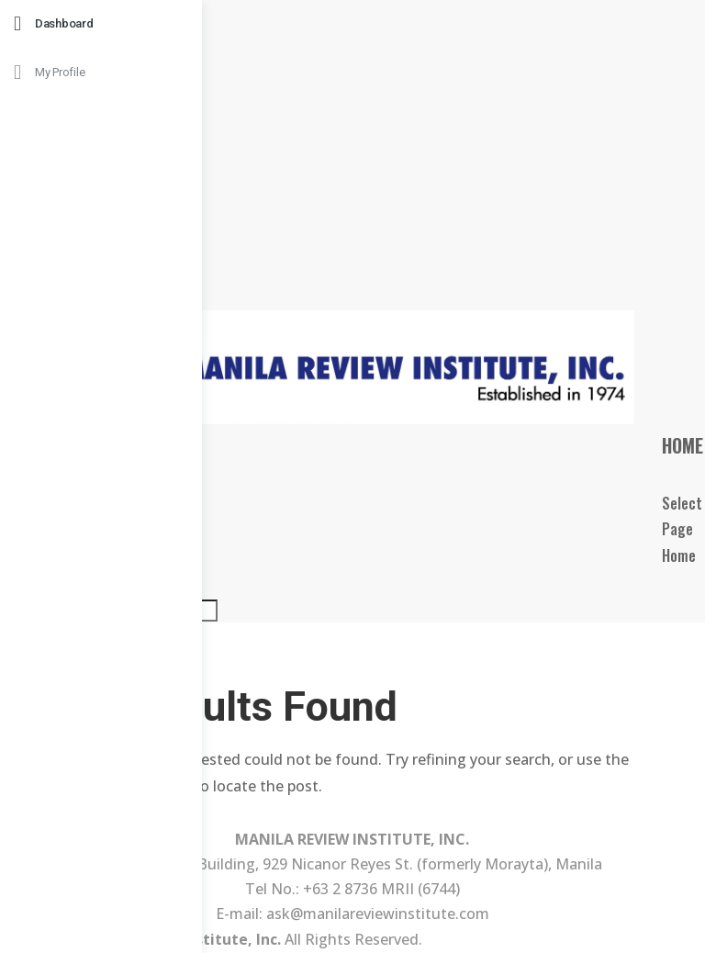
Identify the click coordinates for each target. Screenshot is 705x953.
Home (682, 445)
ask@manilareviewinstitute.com (377, 913)
